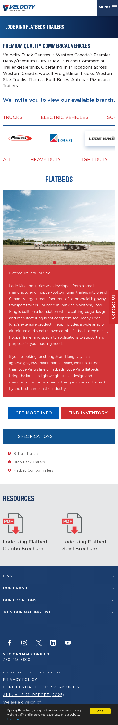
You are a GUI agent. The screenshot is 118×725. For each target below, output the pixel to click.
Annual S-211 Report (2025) (33, 695)
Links (59, 576)
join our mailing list (59, 612)
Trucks (12, 117)
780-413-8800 (17, 659)
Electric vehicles (64, 117)
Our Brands (59, 588)
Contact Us (113, 307)
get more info (33, 413)
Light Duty (93, 159)
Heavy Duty (45, 159)
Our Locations (59, 600)
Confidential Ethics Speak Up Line (42, 687)
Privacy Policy (20, 679)
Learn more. (14, 719)
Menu (105, 7)
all (7, 159)
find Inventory (88, 413)
